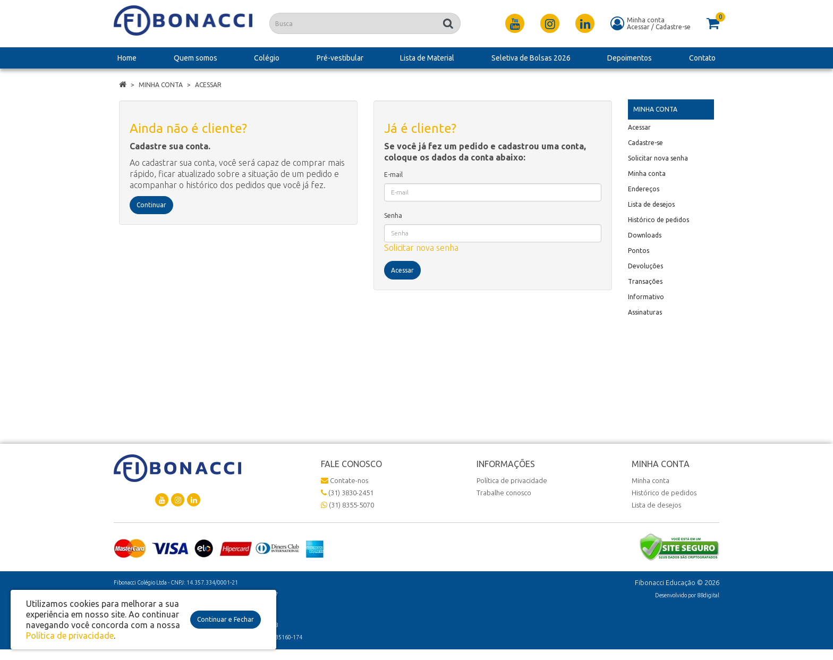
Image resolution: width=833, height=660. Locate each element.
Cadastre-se (673, 26)
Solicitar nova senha (421, 247)
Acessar (638, 26)
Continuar (151, 204)
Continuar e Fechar (225, 619)
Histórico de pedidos (658, 219)
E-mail (393, 174)
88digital (708, 595)
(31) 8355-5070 (347, 505)
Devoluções (645, 266)
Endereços (643, 188)
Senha (393, 215)
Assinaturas (645, 312)
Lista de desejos (651, 204)
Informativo (646, 296)
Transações (645, 281)
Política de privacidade (512, 480)
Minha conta (161, 84)
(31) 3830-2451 (347, 492)
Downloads (644, 235)
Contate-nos (344, 480)
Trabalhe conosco (504, 492)
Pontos (638, 250)
